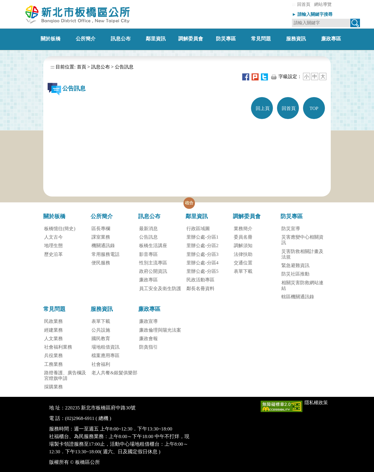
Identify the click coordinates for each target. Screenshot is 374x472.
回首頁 (303, 4)
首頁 (81, 66)
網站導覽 (323, 4)
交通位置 (243, 263)
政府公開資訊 (153, 271)
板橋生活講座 (153, 245)
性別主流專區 (153, 263)
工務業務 (53, 364)
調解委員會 (247, 216)
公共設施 (100, 330)
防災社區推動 (295, 274)
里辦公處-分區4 (202, 263)
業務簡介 (243, 228)
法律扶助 (243, 254)
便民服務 (100, 263)
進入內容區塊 (14, 2)
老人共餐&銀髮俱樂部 (114, 372)
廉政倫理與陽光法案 (160, 330)
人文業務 (53, 338)
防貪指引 (148, 347)
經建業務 (53, 330)
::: (294, 4)
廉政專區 (148, 279)
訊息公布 (100, 66)
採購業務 (53, 387)
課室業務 (100, 237)
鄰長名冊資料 (200, 288)
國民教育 (100, 338)
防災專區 (291, 216)
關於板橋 (54, 216)
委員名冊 (243, 237)
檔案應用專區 (105, 355)
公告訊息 (124, 66)
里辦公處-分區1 (202, 237)
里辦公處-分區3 (202, 254)
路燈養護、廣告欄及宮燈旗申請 (65, 375)
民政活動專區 (200, 279)
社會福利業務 (58, 347)
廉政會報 (148, 338)
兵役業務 (53, 355)
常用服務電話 (105, 254)
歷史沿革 (53, 254)
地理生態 (53, 245)
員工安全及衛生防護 (160, 288)
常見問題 (54, 309)
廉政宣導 (148, 321)
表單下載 (243, 271)
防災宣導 (290, 228)
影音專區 (148, 254)
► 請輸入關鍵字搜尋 (312, 14)
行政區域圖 (198, 228)
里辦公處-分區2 (202, 245)
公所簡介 (102, 216)
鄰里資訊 (197, 216)
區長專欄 (100, 228)
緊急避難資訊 (295, 265)
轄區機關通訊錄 (297, 296)
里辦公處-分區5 (202, 271)
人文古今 (53, 237)
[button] (189, 203)
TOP (314, 108)
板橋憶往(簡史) (59, 228)
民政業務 (53, 321)
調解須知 (243, 245)
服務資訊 (102, 309)
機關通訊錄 (103, 245)
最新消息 (148, 228)
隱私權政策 (316, 402)
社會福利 (100, 364)
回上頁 (263, 108)
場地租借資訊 (105, 347)
